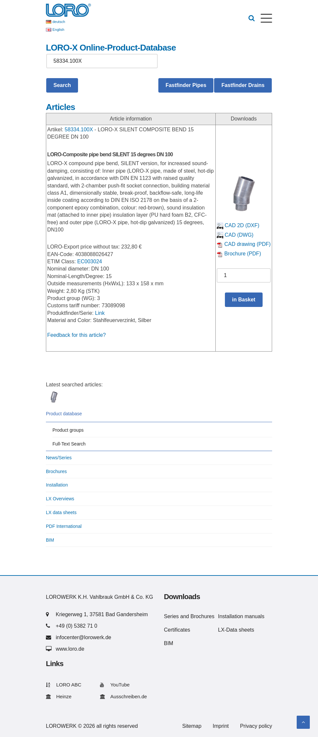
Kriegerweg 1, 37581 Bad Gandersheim (102, 614)
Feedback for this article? (76, 335)
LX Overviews (60, 498)
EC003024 (89, 261)
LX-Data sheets (236, 630)
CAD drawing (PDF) (244, 244)
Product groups (68, 430)
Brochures (56, 471)
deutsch (58, 22)
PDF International (64, 526)
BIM (50, 540)
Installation (57, 485)
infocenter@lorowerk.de (83, 637)
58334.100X (79, 129)
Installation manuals (241, 616)
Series (171, 616)
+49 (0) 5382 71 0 (76, 626)
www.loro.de (70, 649)
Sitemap (192, 726)
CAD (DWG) (235, 235)
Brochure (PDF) (239, 253)
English (58, 30)
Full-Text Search (69, 443)
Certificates (177, 630)
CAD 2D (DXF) (238, 225)
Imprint (221, 726)
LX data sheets (61, 512)
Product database (64, 413)
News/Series (59, 457)
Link (100, 313)
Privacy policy (256, 726)
